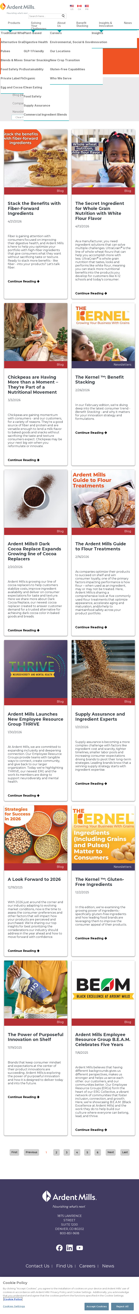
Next (111, 1152)
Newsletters (23, 111)
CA (79, 9)
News (128, 23)
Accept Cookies (97, 1306)
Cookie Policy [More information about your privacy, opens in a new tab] (13, 1299)
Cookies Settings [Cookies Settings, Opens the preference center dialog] (14, 1306)
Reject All (122, 1306)
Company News (26, 103)
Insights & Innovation (106, 23)
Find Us (64, 1266)
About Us (61, 23)
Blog (19, 95)
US (71, 9)
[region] (69, 1295)
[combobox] (47, 16)
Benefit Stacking (82, 23)
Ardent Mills (12, 36)
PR (87, 9)
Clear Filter (21, 117)
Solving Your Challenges (38, 23)
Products (14, 23)
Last (125, 1152)
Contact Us (37, 1266)
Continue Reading (22, 281)
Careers (87, 1266)
